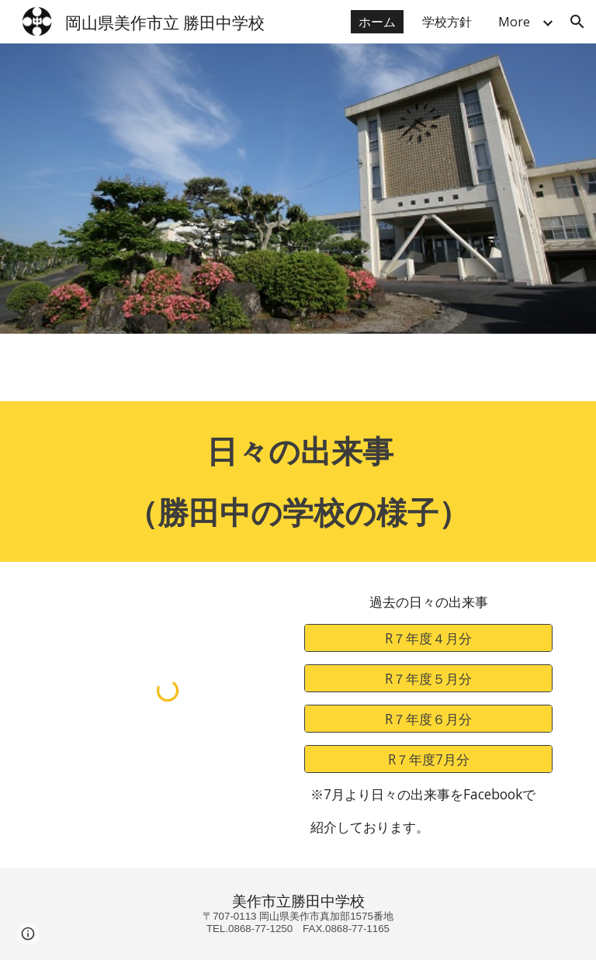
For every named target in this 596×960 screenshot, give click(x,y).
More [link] (514, 21)
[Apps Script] (297, 367)
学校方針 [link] (447, 21)
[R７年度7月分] (428, 758)
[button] (577, 21)
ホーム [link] (377, 21)
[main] (297, 481)
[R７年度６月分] (428, 718)
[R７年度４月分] (428, 638)
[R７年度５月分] (428, 678)
